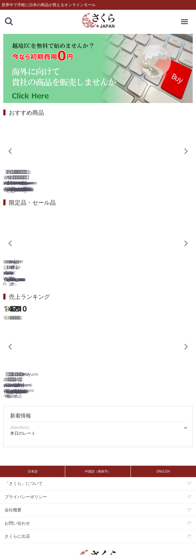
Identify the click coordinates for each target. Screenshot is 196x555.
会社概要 (13, 486)
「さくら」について (24, 460)
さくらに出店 (17, 513)
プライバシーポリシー (26, 473)
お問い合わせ (17, 500)
